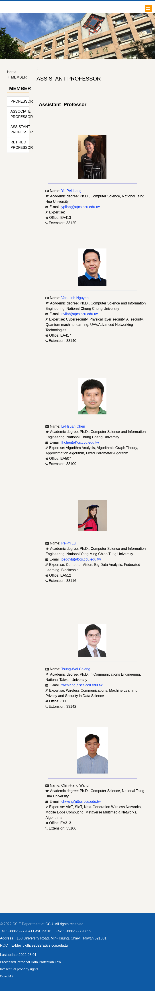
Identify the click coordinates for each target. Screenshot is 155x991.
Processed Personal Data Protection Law (30, 962)
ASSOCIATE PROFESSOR (19, 114)
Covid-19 (6, 976)
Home (11, 72)
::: (38, 68)
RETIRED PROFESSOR (19, 144)
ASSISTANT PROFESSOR (19, 129)
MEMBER (19, 77)
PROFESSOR (19, 101)
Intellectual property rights (19, 969)
